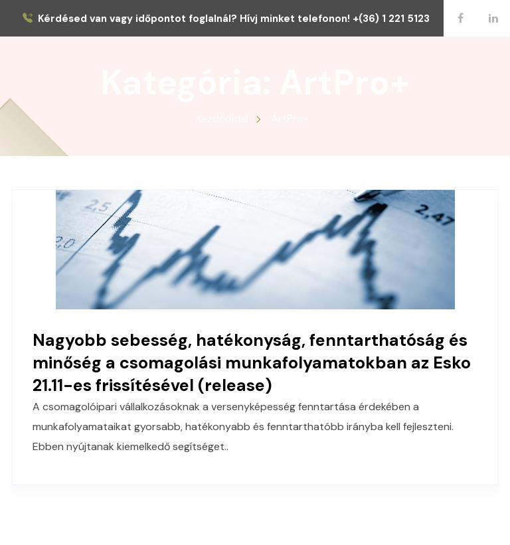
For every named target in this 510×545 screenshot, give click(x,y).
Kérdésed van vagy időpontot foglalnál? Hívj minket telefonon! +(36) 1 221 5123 (234, 19)
